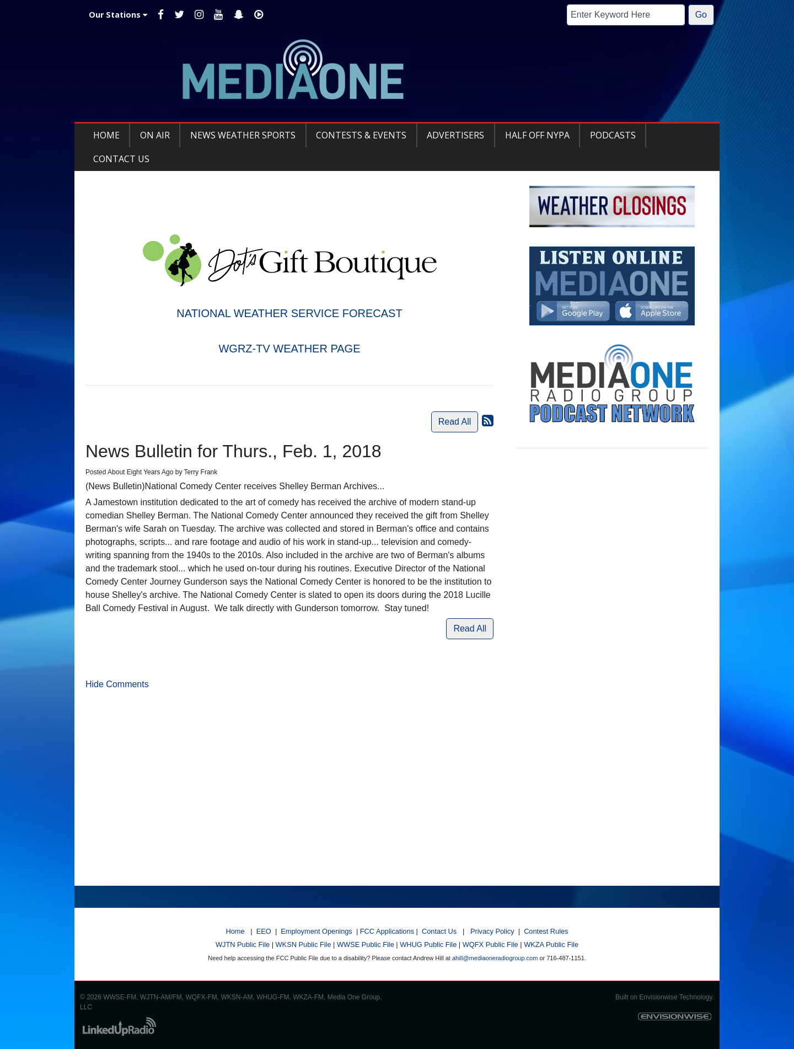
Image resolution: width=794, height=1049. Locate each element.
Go (701, 14)
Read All (454, 421)
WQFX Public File (490, 944)
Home (235, 931)
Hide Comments (117, 684)
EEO (263, 931)
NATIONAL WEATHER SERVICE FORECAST (289, 313)
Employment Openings (316, 931)
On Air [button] (155, 135)
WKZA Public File (551, 944)
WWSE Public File (365, 944)
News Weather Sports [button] (243, 135)
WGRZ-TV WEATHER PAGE (289, 348)
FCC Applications (387, 931)
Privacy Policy (492, 931)
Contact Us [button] (121, 159)
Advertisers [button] (455, 135)
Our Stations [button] (118, 14)
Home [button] (106, 135)
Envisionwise (658, 997)
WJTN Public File (243, 944)
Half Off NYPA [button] (537, 135)
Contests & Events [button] (361, 135)
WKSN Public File (303, 944)
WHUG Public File (428, 944)
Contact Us (439, 931)
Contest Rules (546, 931)
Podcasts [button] (613, 135)
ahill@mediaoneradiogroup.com (495, 958)
